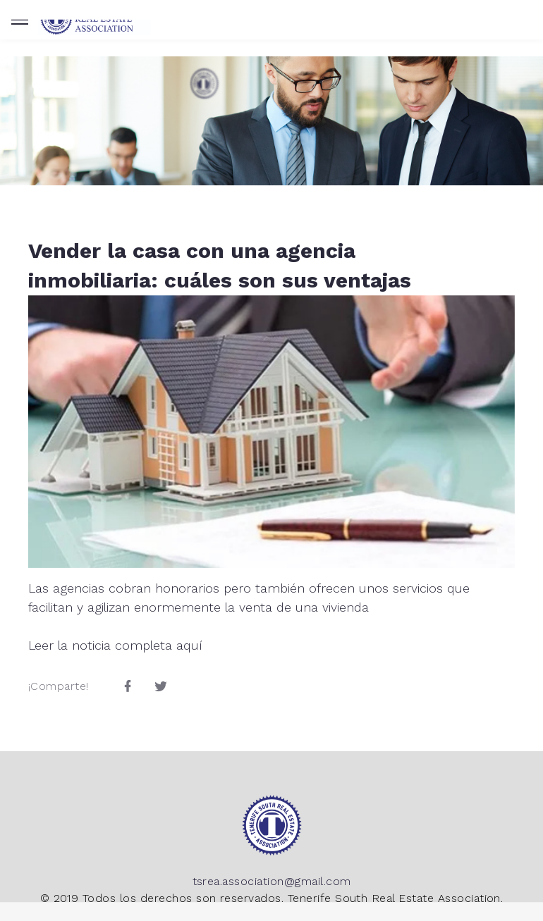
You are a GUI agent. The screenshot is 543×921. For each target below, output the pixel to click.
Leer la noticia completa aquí (115, 645)
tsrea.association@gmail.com (272, 881)
